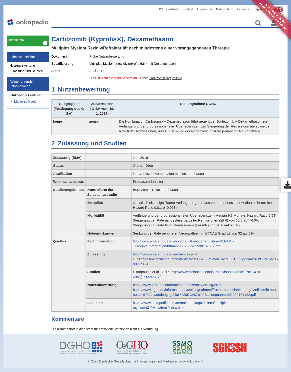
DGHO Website (168, 9)
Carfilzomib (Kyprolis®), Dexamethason (112, 39)
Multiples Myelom (26, 104)
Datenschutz (224, 9)
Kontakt (188, 9)
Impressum (204, 9)
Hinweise (243, 9)
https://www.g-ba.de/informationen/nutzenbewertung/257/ (177, 285)
